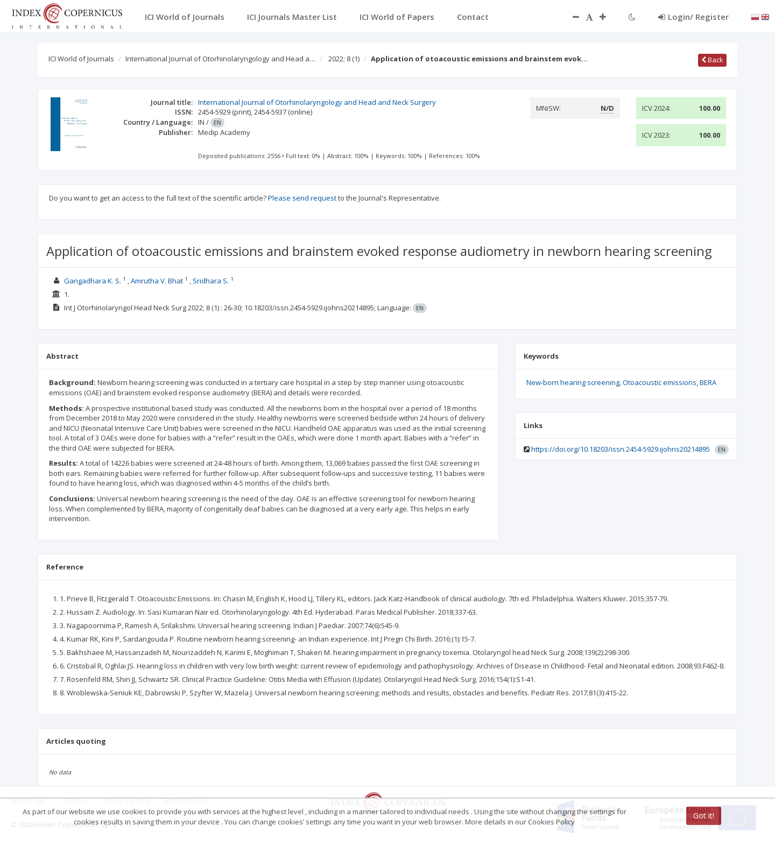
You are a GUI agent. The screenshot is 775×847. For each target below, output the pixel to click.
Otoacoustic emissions (659, 382)
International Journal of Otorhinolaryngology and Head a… (220, 58)
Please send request (302, 198)
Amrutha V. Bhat (157, 281)
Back (712, 60)
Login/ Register (693, 16)
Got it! (703, 815)
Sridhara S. (211, 281)
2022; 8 (344, 58)
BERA (708, 382)
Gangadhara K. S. (92, 281)
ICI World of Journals (81, 58)
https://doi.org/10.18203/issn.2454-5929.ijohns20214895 (620, 449)
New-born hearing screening (572, 382)
